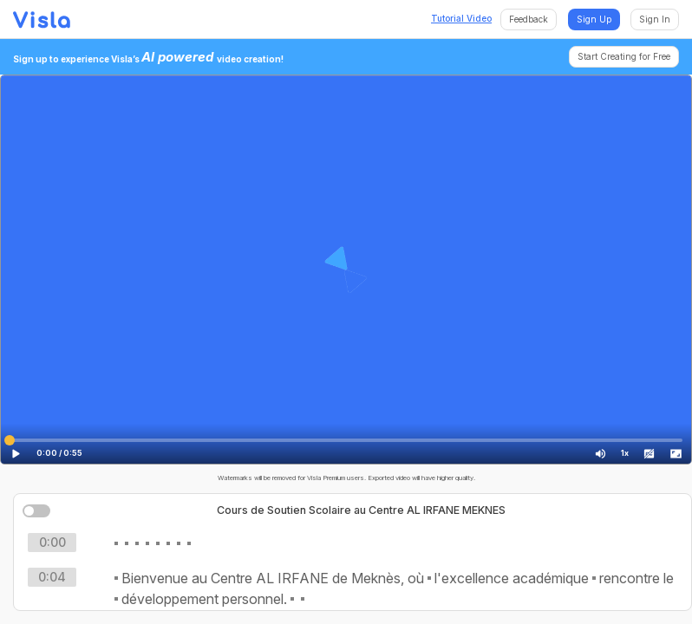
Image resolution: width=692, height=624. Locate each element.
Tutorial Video (461, 18)
